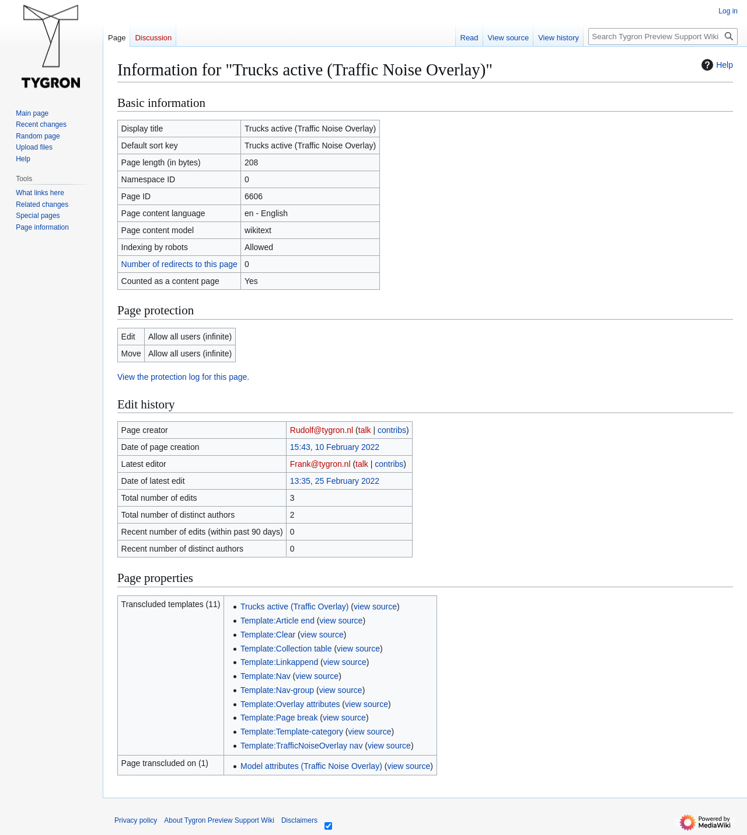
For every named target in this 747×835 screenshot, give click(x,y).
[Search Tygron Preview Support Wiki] (663, 36)
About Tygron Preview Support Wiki (219, 820)
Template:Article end (277, 620)
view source (375, 606)
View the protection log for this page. (183, 377)
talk (364, 430)
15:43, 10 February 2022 (334, 447)
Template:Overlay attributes (290, 704)
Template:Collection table (285, 648)
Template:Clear (267, 634)
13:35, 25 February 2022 (334, 481)
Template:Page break (278, 717)
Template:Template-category (291, 731)
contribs (392, 430)
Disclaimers (299, 820)
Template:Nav (265, 676)
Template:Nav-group (277, 690)
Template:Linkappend (279, 662)
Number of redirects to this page (179, 264)
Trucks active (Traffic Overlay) (294, 606)
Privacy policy (135, 820)
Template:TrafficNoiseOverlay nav (301, 745)
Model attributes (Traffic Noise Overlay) (311, 766)
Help (716, 65)
